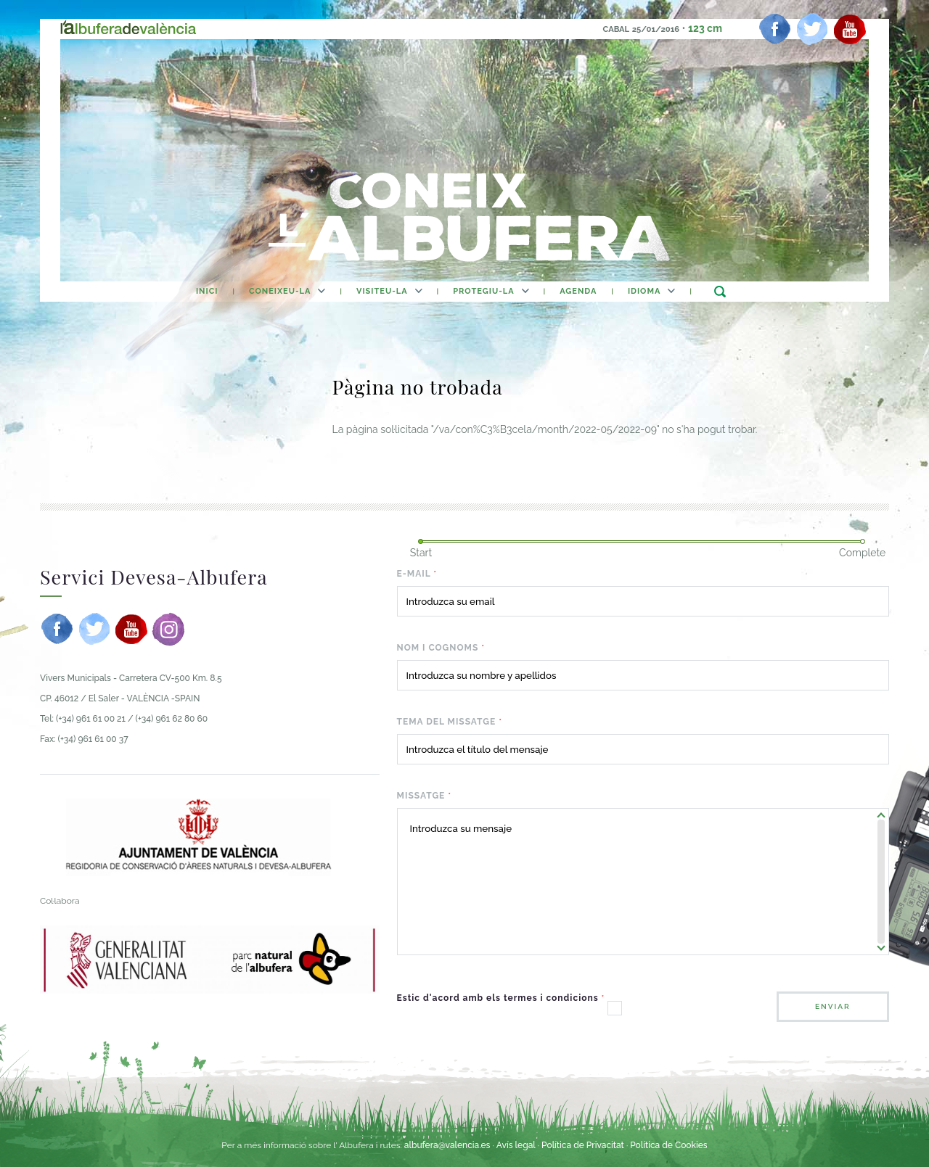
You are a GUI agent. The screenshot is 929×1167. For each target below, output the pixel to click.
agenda (578, 291)
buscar (719, 291)
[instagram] (168, 628)
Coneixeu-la (280, 291)
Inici (207, 291)
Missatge (424, 796)
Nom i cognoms (441, 648)
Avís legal (516, 1145)
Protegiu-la (483, 291)
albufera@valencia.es (447, 1145)
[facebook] (775, 29)
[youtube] (849, 29)
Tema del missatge (449, 722)
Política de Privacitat (583, 1145)
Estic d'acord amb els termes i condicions (501, 998)
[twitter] (812, 29)
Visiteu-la (382, 291)
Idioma (644, 291)
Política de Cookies (668, 1145)
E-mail (417, 574)
